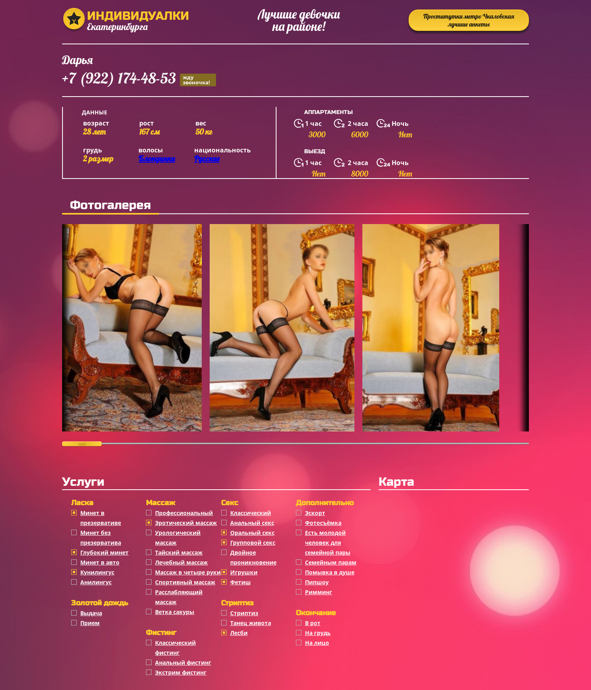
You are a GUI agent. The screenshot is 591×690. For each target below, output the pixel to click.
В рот (312, 623)
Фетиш (240, 582)
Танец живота (250, 623)
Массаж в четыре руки (188, 572)
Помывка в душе (329, 572)
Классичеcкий (250, 513)
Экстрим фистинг (180, 672)
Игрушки (244, 572)
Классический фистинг (175, 647)
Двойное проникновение (253, 557)
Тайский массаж (179, 552)
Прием (90, 623)
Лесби (239, 633)
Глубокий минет (104, 552)
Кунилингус (97, 572)
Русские (207, 158)
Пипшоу (317, 582)
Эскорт (315, 513)
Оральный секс (252, 532)
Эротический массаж (186, 523)
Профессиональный (184, 513)
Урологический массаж (178, 537)
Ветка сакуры (174, 612)
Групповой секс (252, 542)
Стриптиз (244, 613)
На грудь (318, 633)
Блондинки (156, 158)
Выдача (91, 613)
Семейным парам (330, 562)
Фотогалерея (110, 205)
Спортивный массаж (185, 582)
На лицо (317, 642)
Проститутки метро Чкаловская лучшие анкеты (468, 20)
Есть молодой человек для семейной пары (327, 542)
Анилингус (96, 582)
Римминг (318, 592)
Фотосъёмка (323, 523)
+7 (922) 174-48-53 (139, 79)
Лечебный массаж (181, 562)
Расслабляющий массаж (179, 597)
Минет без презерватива (100, 537)
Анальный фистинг (183, 662)
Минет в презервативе (100, 518)
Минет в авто (99, 562)
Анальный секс (252, 523)
